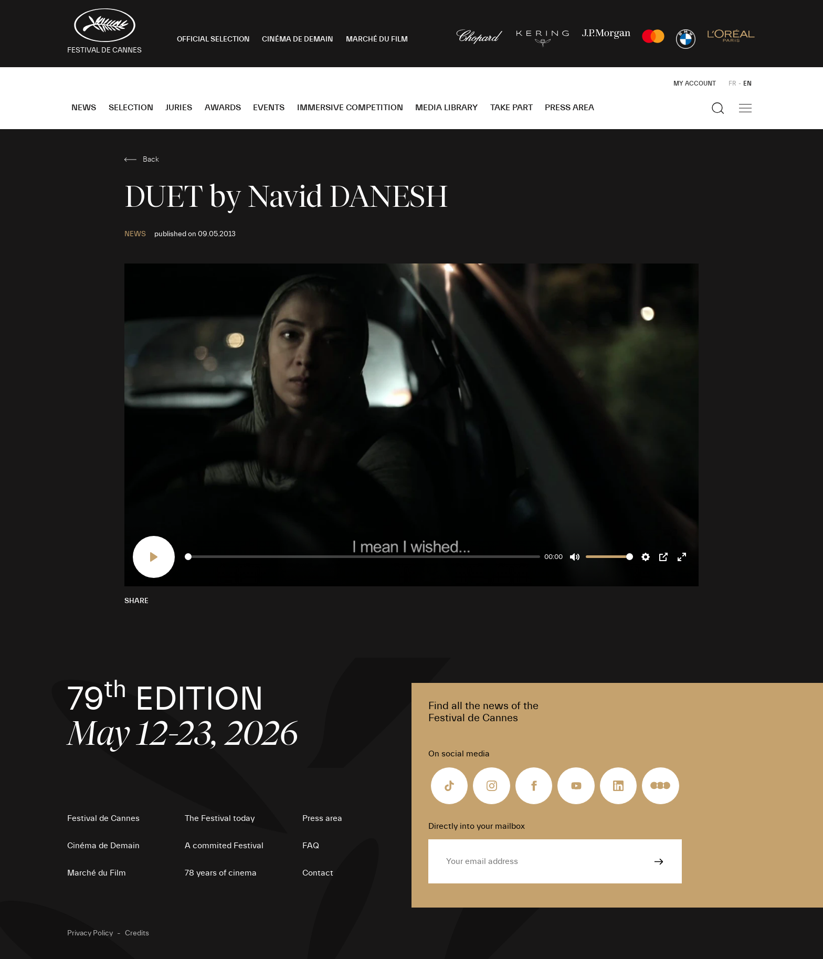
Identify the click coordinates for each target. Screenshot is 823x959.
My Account (694, 83)
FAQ (310, 845)
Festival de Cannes (103, 818)
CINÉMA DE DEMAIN (297, 39)
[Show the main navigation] (745, 108)
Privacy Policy (90, 933)
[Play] (154, 557)
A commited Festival (224, 845)
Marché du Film (96, 873)
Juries (178, 107)
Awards (223, 107)
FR (732, 83)
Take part (511, 107)
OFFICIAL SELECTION (213, 39)
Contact (317, 873)
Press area (569, 107)
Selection (131, 107)
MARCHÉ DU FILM (377, 39)
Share (136, 601)
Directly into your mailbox (476, 826)
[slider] (362, 557)
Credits (137, 933)
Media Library (446, 107)
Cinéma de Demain (103, 845)
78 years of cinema (221, 873)
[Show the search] (718, 108)
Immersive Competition (350, 107)
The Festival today (220, 818)
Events (268, 107)
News (83, 107)
